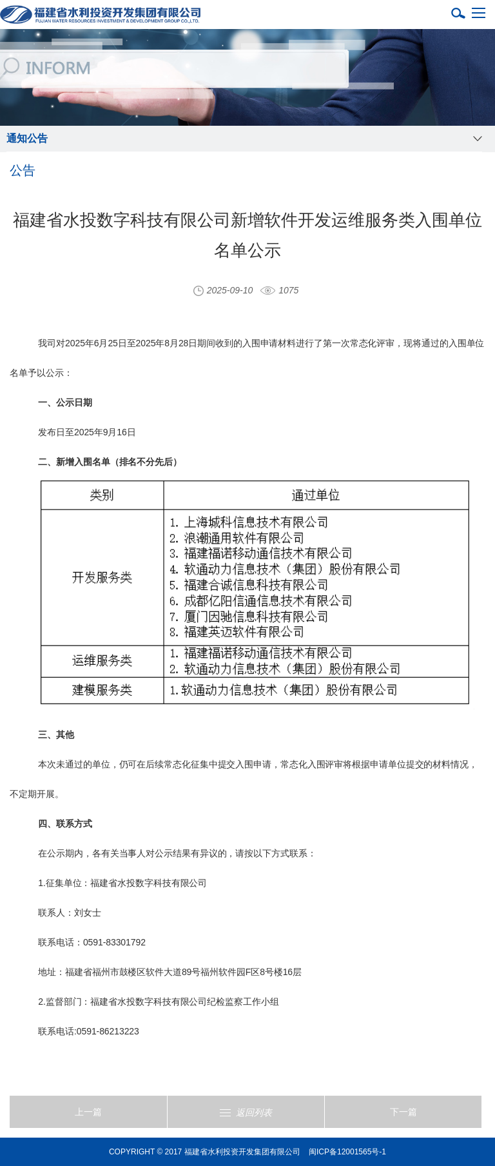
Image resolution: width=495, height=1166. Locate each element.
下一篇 (403, 1112)
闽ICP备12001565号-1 (347, 1151)
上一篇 (88, 1112)
